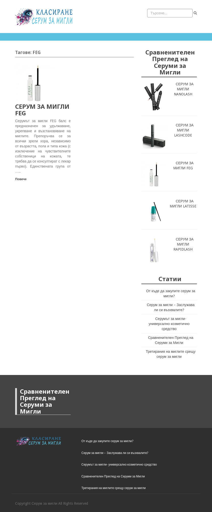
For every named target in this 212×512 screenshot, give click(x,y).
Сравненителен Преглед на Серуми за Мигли (113, 476)
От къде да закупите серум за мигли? (107, 441)
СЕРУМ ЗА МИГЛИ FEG (42, 109)
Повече (20, 179)
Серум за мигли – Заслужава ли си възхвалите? (115, 453)
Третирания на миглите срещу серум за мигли (114, 488)
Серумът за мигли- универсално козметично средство (169, 324)
